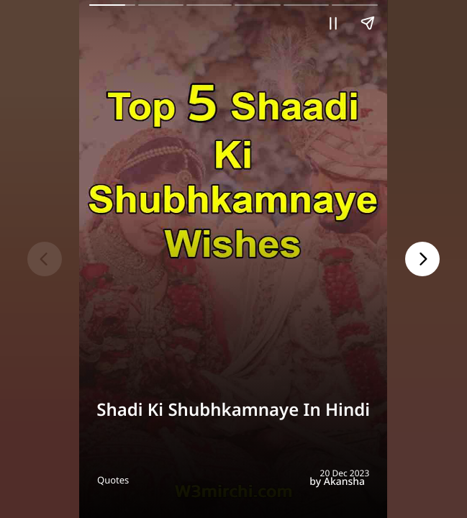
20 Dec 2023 (345, 473)
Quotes (113, 479)
